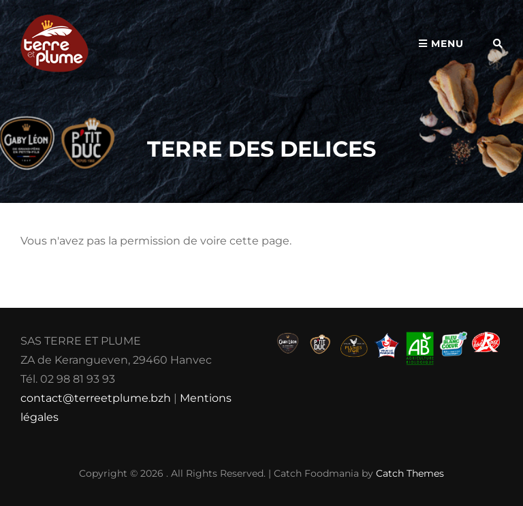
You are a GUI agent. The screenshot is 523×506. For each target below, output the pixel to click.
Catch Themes (410, 473)
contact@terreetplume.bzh (95, 398)
